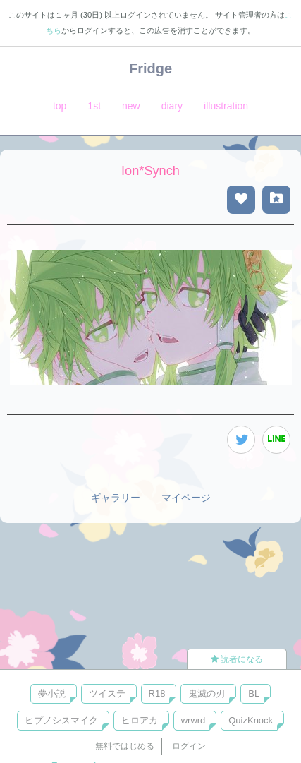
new (131, 106)
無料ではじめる (124, 746)
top (59, 106)
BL (253, 693)
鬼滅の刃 (206, 693)
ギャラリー (115, 497)
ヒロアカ (139, 720)
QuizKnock (250, 720)
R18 (157, 693)
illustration (226, 106)
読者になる (237, 659)
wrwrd (193, 720)
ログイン (189, 746)
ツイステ (107, 693)
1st (94, 106)
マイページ (186, 497)
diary (172, 106)
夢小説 (52, 693)
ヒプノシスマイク (61, 720)
